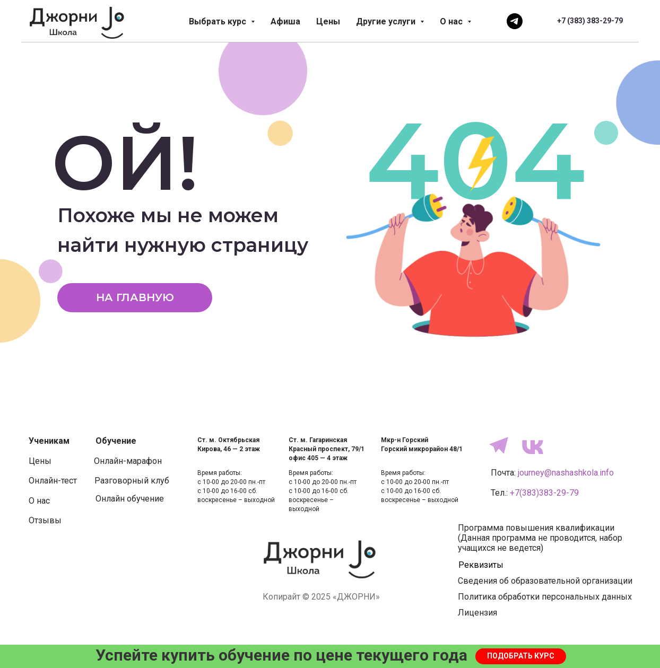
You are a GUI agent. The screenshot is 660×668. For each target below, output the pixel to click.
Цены (328, 21)
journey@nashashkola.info (566, 473)
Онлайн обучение (129, 499)
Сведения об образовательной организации (545, 581)
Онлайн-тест (53, 481)
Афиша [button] (285, 21)
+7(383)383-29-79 (544, 493)
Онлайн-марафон (128, 461)
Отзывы (45, 520)
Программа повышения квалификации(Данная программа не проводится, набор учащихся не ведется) (540, 538)
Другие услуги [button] (387, 21)
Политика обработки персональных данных (545, 597)
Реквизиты (480, 565)
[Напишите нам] (515, 21)
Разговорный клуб (131, 481)
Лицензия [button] (477, 613)
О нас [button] (452, 21)
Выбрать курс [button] (218, 21)
